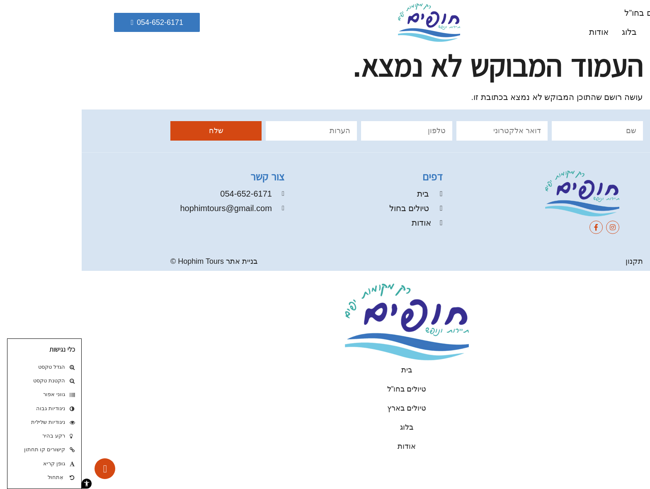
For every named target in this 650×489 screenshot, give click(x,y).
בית (605, 12)
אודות (517, 31)
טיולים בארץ (589, 31)
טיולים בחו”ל (564, 12)
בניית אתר (160, 261)
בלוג (547, 31)
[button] (5, 484)
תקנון (552, 261)
